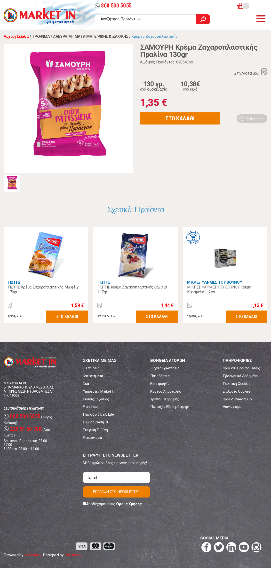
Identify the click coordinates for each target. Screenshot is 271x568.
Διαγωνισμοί (232, 407)
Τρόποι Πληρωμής (164, 399)
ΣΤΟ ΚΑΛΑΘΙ (180, 118)
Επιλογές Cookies (237, 391)
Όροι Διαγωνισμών (237, 399)
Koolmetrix (73, 555)
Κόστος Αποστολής (165, 391)
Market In (39, 16)
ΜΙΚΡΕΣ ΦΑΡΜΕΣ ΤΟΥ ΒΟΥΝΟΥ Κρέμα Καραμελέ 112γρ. (219, 289)
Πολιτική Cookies (236, 383)
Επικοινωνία (92, 438)
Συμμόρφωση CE (96, 422)
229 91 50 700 (23, 429)
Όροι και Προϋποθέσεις (241, 368)
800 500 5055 (113, 5)
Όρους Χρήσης (129, 504)
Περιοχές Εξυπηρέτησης (169, 407)
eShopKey (32, 555)
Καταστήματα (93, 376)
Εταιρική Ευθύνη (95, 430)
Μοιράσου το (255, 118)
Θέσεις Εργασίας (96, 399)
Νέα (86, 383)
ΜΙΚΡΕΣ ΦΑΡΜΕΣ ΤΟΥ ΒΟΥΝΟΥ (214, 282)
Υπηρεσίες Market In (99, 391)
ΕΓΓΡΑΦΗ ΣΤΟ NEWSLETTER (116, 492)
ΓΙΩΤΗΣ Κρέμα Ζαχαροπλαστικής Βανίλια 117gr (132, 289)
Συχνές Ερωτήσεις (164, 368)
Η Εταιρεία (91, 368)
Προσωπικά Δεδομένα (240, 376)
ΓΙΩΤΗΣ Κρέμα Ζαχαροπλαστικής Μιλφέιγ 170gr (43, 289)
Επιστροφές (159, 383)
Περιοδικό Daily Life (98, 414)
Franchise (90, 407)
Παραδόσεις (160, 376)
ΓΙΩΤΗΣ (14, 282)
